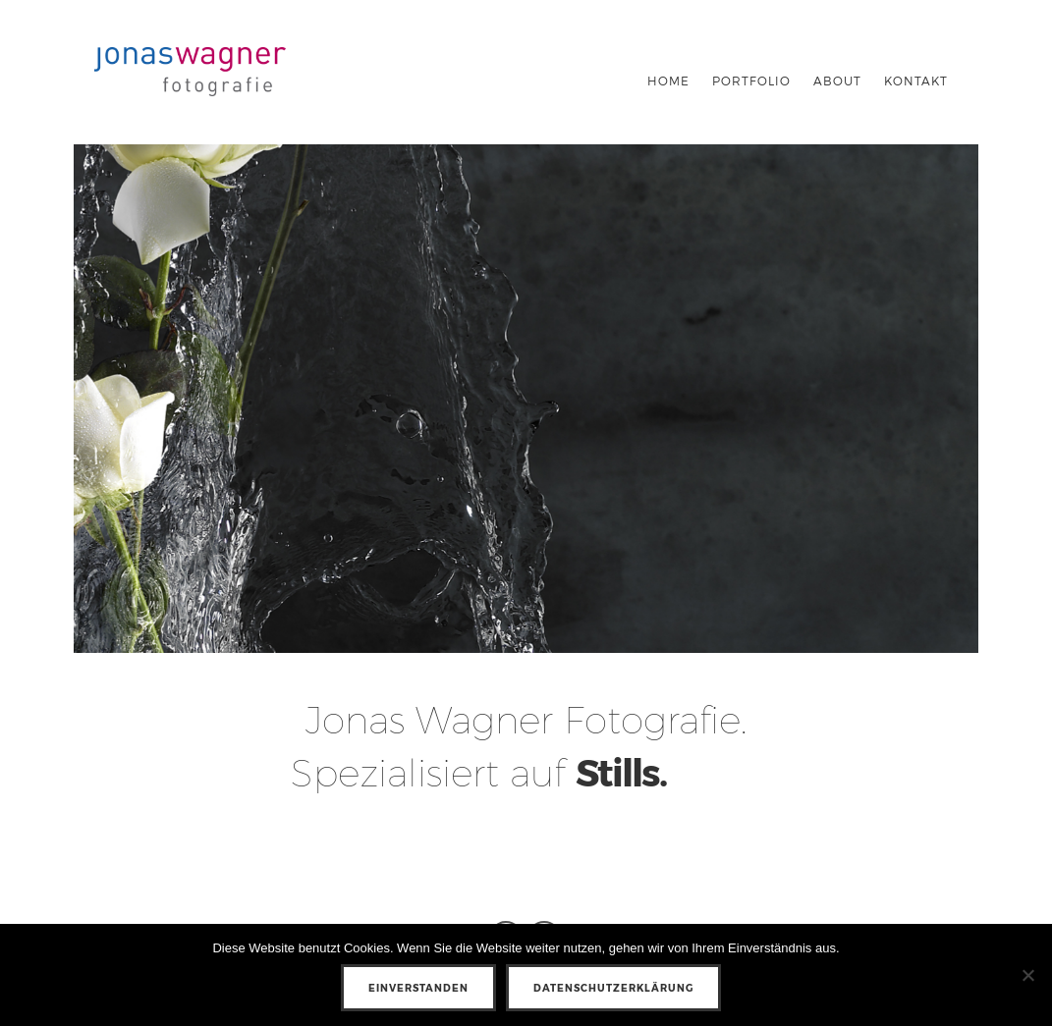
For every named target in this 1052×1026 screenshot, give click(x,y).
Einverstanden (418, 988)
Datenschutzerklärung (613, 988)
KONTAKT (916, 80)
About (837, 80)
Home (668, 80)
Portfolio (751, 80)
